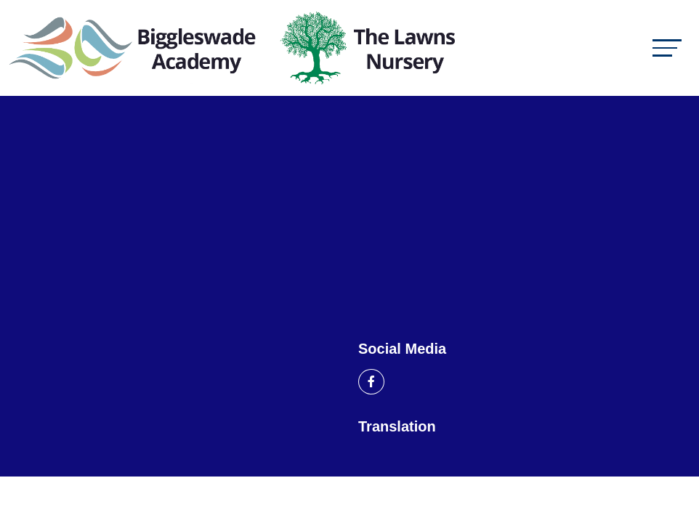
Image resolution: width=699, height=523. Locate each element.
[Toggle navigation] (667, 47)
